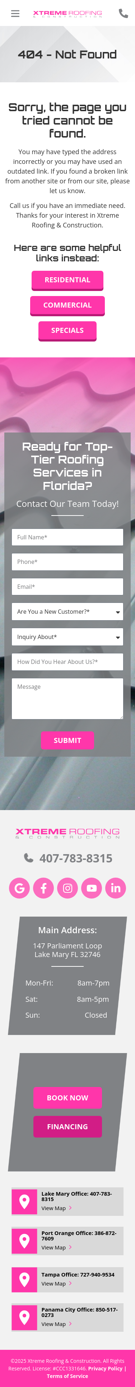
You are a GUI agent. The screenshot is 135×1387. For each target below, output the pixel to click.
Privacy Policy (105, 1368)
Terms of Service (67, 1376)
